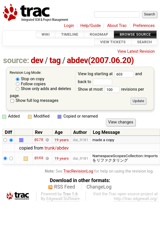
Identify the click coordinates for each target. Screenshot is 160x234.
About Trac (117, 25)
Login (69, 25)
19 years (61, 139)
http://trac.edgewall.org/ (136, 198)
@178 (38, 139)
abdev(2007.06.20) (100, 60)
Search (144, 42)
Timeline (69, 34)
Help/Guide (90, 25)
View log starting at (106, 74)
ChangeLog (99, 187)
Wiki (46, 34)
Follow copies (31, 84)
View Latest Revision (136, 51)
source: (16, 60)
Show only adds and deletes (43, 88)
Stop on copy (30, 79)
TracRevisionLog (78, 171)
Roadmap (99, 34)
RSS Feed (64, 187)
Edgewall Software (63, 198)
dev (37, 60)
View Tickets (113, 42)
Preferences (144, 25)
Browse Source (135, 34)
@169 (38, 158)
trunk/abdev (57, 148)
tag (55, 60)
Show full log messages (34, 100)
